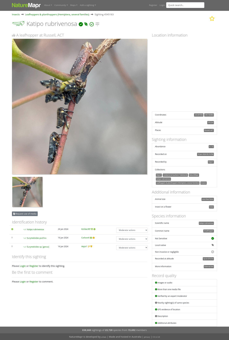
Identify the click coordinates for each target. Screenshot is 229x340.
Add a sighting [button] (87, 5)
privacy (147, 337)
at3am (103, 337)
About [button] (47, 5)
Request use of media (24, 213)
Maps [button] (73, 5)
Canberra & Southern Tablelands (175, 175)
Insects (16, 14)
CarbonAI (85, 237)
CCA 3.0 (156, 337)
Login (162, 5)
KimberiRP (85, 229)
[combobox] (191, 5)
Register (153, 5)
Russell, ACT (209, 130)
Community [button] (60, 5)
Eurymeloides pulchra (36, 238)
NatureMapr (193, 175)
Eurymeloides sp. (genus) (38, 246)
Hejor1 (84, 246)
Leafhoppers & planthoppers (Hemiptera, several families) (57, 14)
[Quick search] (185, 5)
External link (208, 266)
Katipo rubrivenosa (35, 229)
